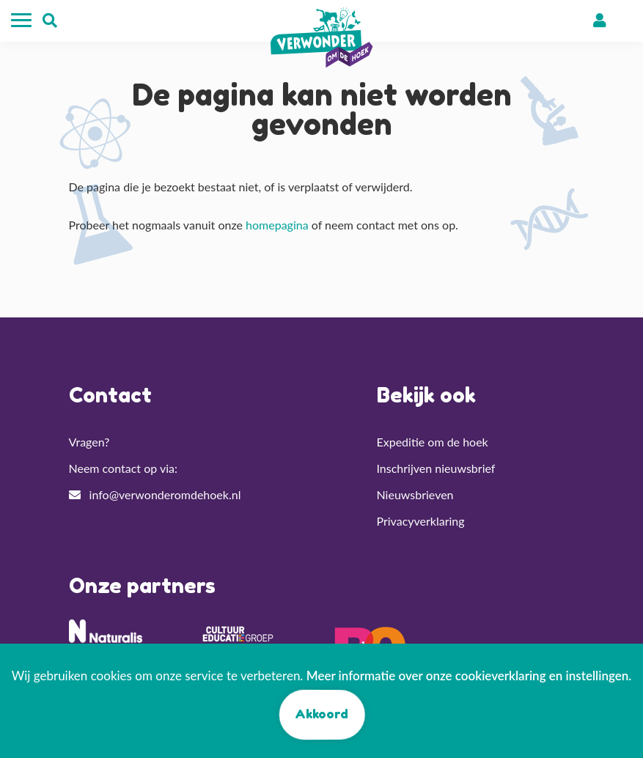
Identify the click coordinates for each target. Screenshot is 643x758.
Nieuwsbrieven (415, 494)
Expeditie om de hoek (432, 442)
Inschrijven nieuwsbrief (436, 468)
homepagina (277, 225)
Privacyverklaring (421, 521)
